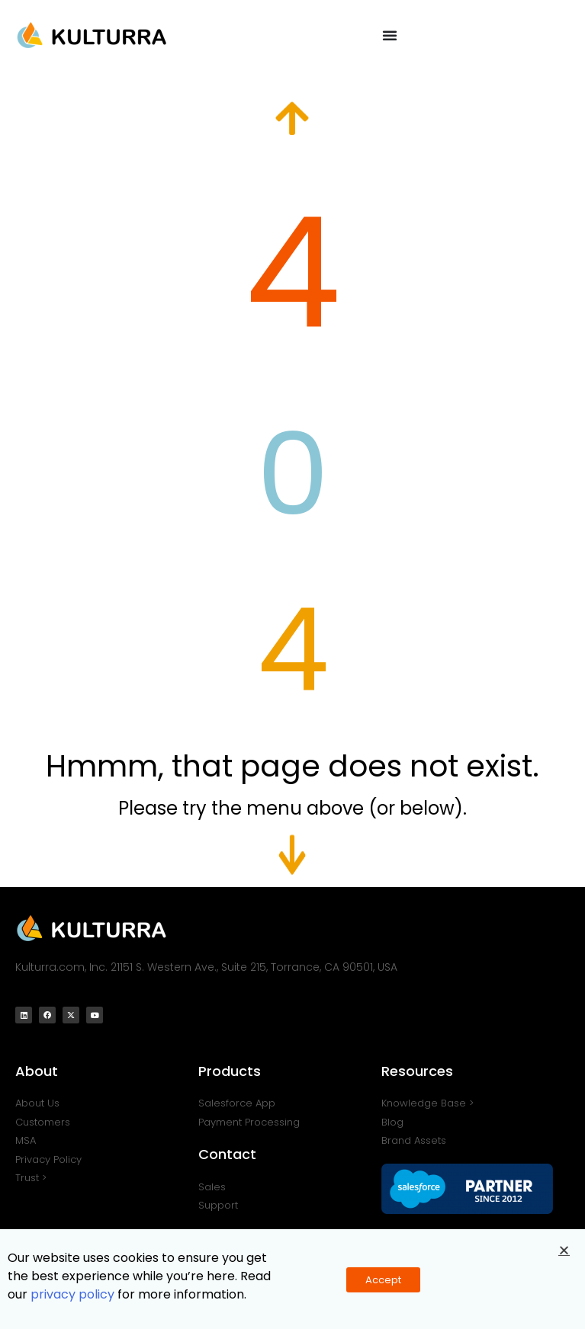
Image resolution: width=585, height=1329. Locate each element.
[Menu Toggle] (389, 35)
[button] (564, 1253)
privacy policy (72, 1297)
